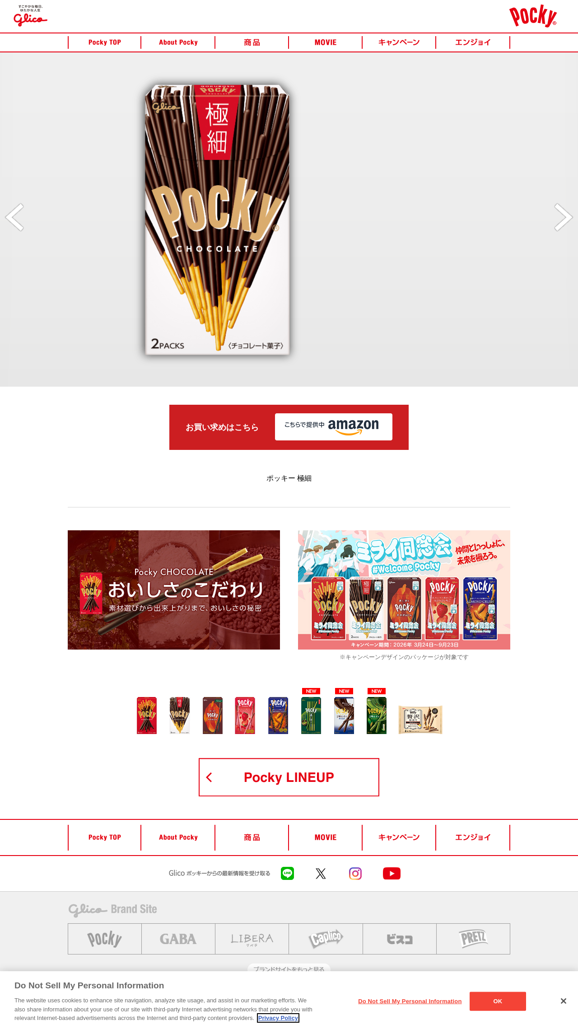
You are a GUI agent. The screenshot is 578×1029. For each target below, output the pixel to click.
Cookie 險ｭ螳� (493, 999)
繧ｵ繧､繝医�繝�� (440, 999)
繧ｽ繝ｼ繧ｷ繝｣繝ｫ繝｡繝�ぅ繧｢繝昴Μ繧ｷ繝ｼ (358, 999)
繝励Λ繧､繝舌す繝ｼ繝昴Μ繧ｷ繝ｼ (264, 999)
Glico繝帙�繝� (86, 999)
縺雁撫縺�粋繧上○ (140, 999)
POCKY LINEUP (289, 777)
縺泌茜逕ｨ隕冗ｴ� (195, 999)
